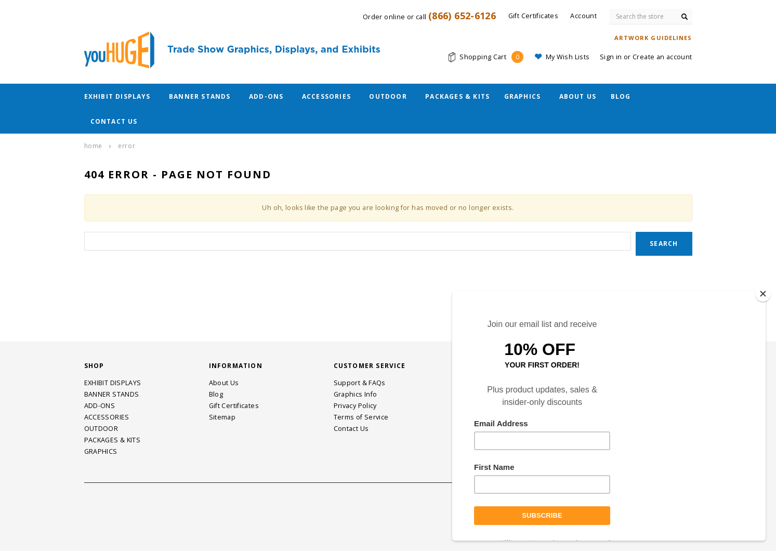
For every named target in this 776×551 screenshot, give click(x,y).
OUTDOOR (387, 96)
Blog (621, 96)
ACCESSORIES (326, 96)
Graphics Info (355, 394)
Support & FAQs (360, 382)
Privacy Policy (355, 405)
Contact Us (114, 121)
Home (93, 145)
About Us (578, 96)
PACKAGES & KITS (457, 96)
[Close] (763, 293)
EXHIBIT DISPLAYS (117, 96)
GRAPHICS (522, 96)
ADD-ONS (266, 96)
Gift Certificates (234, 405)
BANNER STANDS (200, 96)
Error (126, 145)
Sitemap (222, 417)
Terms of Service (361, 417)
